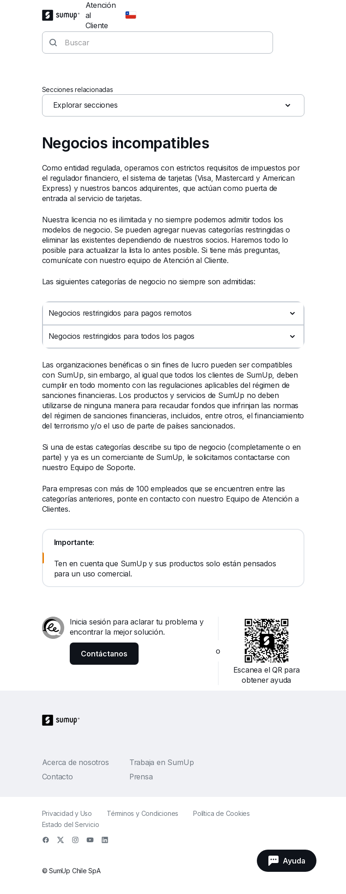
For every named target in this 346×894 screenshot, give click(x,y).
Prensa (141, 776)
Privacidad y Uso (67, 813)
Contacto (57, 776)
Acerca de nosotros (75, 762)
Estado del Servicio (70, 824)
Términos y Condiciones (142, 813)
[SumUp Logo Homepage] (63, 15)
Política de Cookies (221, 813)
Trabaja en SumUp (161, 762)
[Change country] (131, 15)
